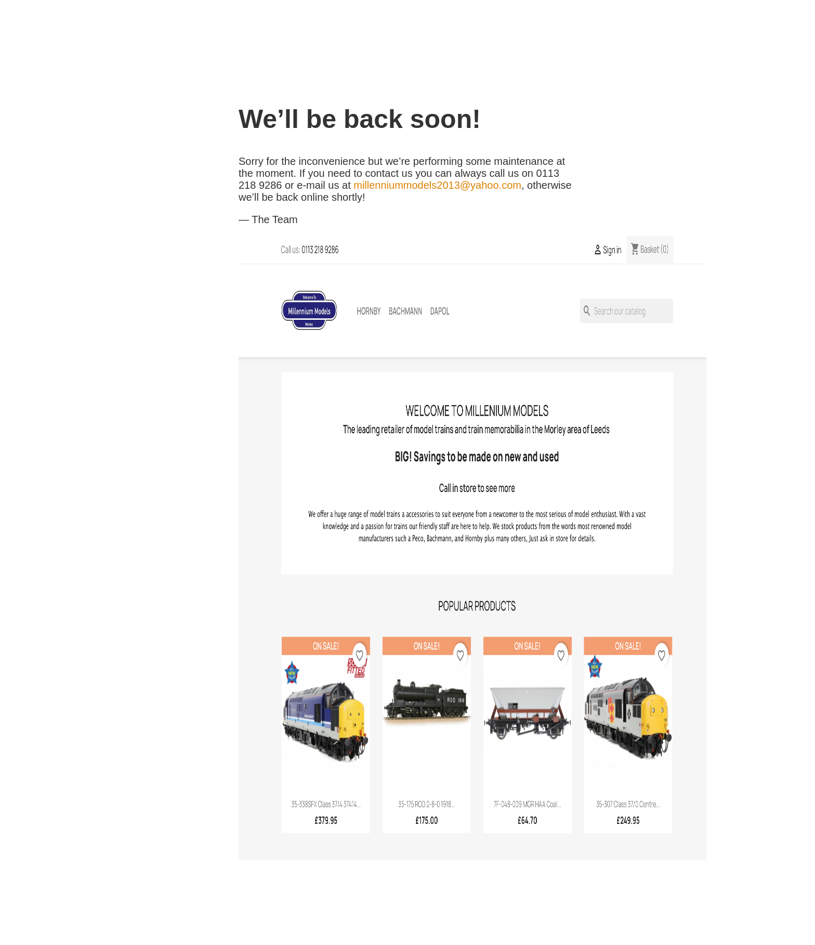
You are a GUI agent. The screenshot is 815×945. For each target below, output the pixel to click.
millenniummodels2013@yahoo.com (437, 185)
